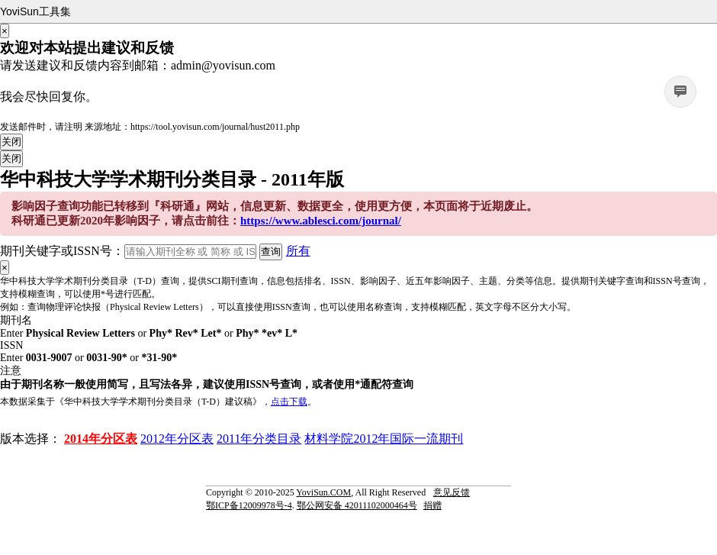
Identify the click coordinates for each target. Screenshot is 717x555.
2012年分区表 (177, 438)
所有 (298, 250)
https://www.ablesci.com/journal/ (320, 221)
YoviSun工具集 (35, 11)
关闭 (11, 141)
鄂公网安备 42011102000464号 (357, 505)
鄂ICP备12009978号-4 (249, 505)
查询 (271, 251)
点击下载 (289, 401)
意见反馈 (451, 492)
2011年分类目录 (259, 438)
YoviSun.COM (323, 492)
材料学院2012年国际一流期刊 (383, 438)
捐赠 (432, 505)
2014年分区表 (100, 438)
